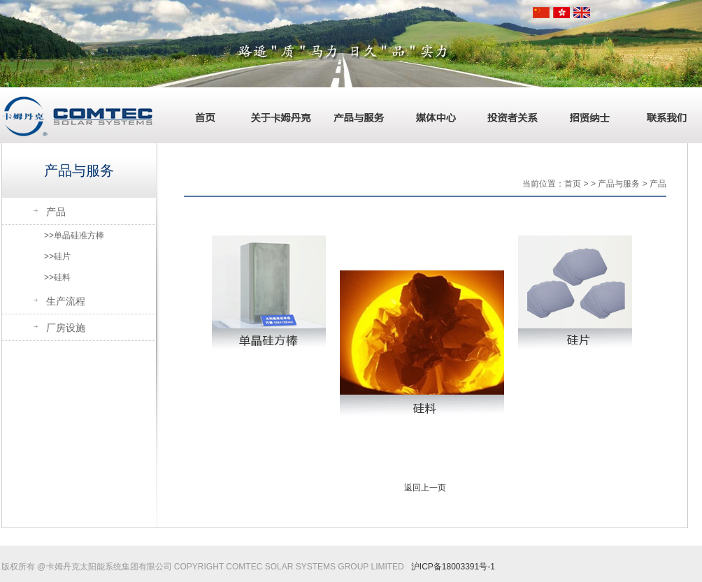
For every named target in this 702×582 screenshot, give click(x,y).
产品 (56, 211)
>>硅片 (57, 256)
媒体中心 (431, 115)
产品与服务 (354, 115)
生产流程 (65, 301)
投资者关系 (508, 115)
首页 (200, 115)
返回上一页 (425, 488)
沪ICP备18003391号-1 (453, 567)
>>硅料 (57, 277)
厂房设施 (65, 327)
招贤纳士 (585, 115)
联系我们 (662, 115)
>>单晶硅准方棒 (74, 235)
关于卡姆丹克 (277, 115)
